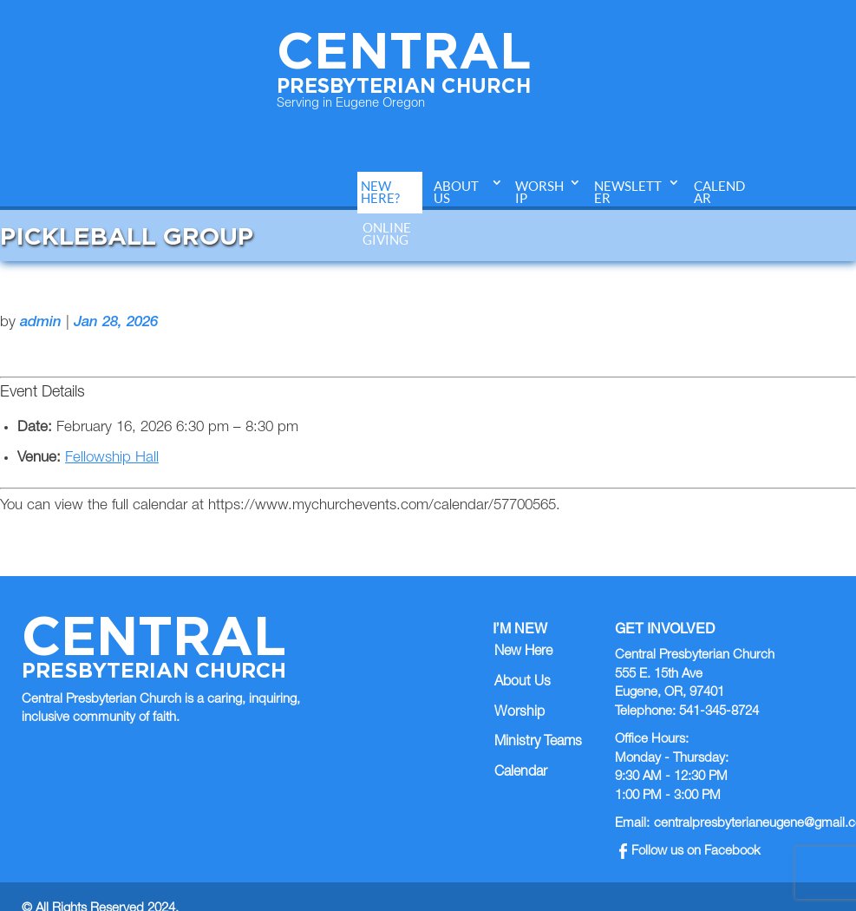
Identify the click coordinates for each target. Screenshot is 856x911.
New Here (523, 652)
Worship (539, 192)
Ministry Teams (538, 743)
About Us (456, 192)
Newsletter (628, 192)
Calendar (719, 192)
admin (41, 323)
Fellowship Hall (112, 458)
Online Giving (387, 234)
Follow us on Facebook (690, 851)
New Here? (380, 192)
